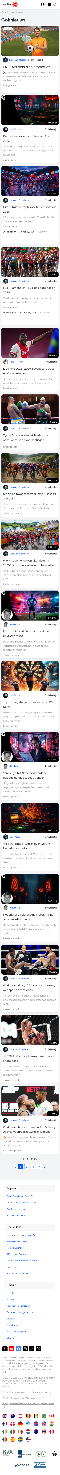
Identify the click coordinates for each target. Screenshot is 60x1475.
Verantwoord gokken (17, 1331)
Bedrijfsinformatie (15, 1325)
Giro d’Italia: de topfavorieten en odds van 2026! (29, 209)
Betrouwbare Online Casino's (21, 1235)
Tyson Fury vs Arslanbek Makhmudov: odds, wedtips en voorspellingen (26, 437)
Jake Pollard (14, 624)
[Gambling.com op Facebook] (18, 1348)
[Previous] (45, 1166)
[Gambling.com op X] (5, 1348)
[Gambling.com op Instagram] (25, 1348)
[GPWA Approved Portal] (40, 1465)
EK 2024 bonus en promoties (26, 66)
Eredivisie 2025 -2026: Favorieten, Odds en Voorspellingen (29, 371)
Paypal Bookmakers (16, 1215)
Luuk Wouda (14, 129)
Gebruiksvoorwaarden (15, 1392)
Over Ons (11, 1293)
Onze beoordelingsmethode (20, 1312)
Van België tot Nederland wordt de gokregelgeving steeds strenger (25, 775)
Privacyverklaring (41, 1392)
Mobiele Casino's (15, 1248)
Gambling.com (7, 12)
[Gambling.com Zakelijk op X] (38, 1348)
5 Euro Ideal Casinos (16, 1254)
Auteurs (10, 1299)
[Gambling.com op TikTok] (31, 1348)
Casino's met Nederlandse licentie (23, 1260)
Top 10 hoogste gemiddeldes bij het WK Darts (28, 704)
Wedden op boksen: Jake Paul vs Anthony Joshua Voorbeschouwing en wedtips (29, 1129)
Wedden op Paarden (16, 1209)
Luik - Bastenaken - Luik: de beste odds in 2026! (29, 290)
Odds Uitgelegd (14, 1267)
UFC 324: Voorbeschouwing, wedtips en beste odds (28, 1058)
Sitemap (10, 1338)
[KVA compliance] (8, 1454)
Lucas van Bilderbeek (19, 60)
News (20, 12)
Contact (10, 1318)
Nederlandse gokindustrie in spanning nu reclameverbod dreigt (28, 917)
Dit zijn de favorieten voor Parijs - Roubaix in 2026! (29, 496)
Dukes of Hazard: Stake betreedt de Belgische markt (26, 634)
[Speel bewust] (41, 1454)
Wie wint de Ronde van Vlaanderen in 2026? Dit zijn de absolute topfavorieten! (29, 563)
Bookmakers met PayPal (18, 1273)
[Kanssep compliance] (24, 1454)
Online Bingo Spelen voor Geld (21, 1202)
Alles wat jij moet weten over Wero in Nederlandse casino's (26, 846)
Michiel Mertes (16, 361)
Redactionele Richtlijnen (18, 1306)
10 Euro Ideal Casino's (17, 1241)
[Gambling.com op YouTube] (11, 1348)
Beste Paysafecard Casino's (19, 1196)
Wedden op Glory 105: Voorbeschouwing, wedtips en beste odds (29, 988)
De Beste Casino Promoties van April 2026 (26, 138)
